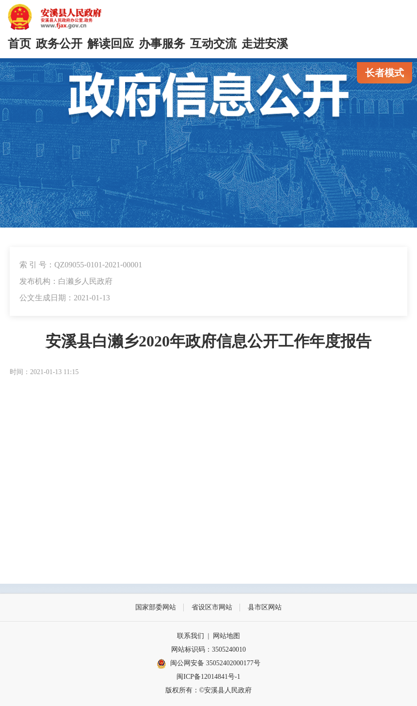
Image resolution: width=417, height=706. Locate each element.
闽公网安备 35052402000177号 (208, 664)
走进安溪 (264, 43)
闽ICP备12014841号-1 (208, 676)
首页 (19, 43)
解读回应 (110, 43)
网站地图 (226, 636)
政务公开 (59, 43)
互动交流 (213, 43)
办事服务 (162, 43)
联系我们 (190, 636)
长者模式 (384, 72)
